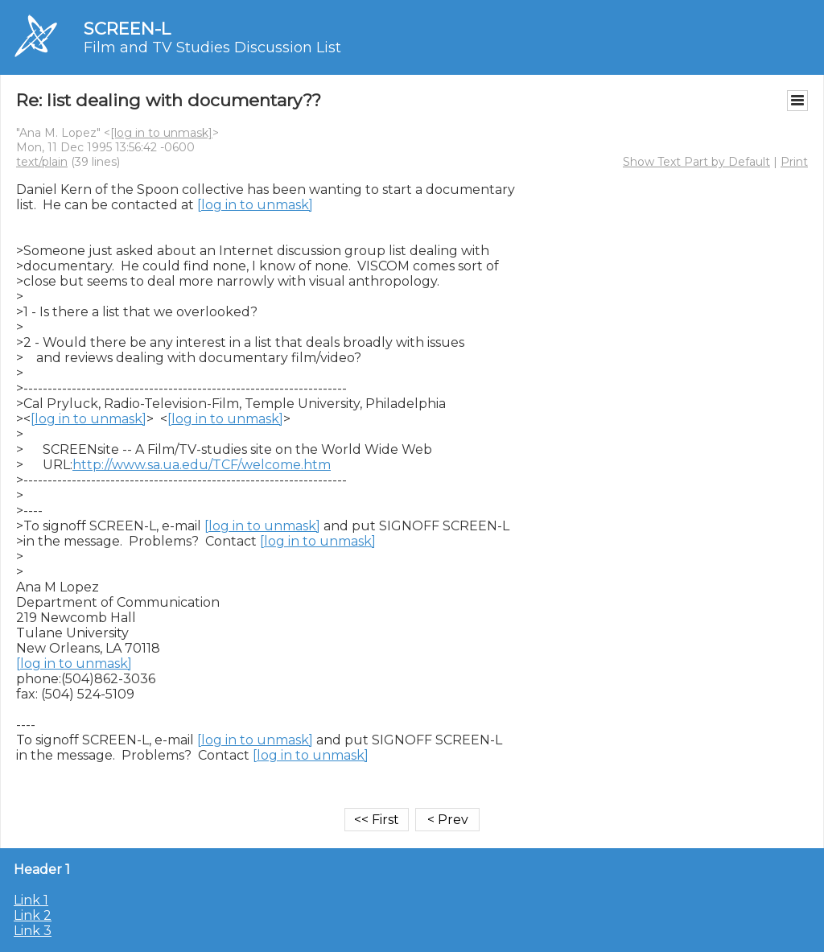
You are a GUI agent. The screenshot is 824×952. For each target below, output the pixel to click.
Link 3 (33, 930)
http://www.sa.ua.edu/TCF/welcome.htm (201, 464)
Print (794, 162)
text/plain (42, 162)
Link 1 (31, 900)
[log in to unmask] (161, 133)
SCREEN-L (127, 29)
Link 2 (33, 915)
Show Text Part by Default (696, 162)
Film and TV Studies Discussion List (212, 47)
